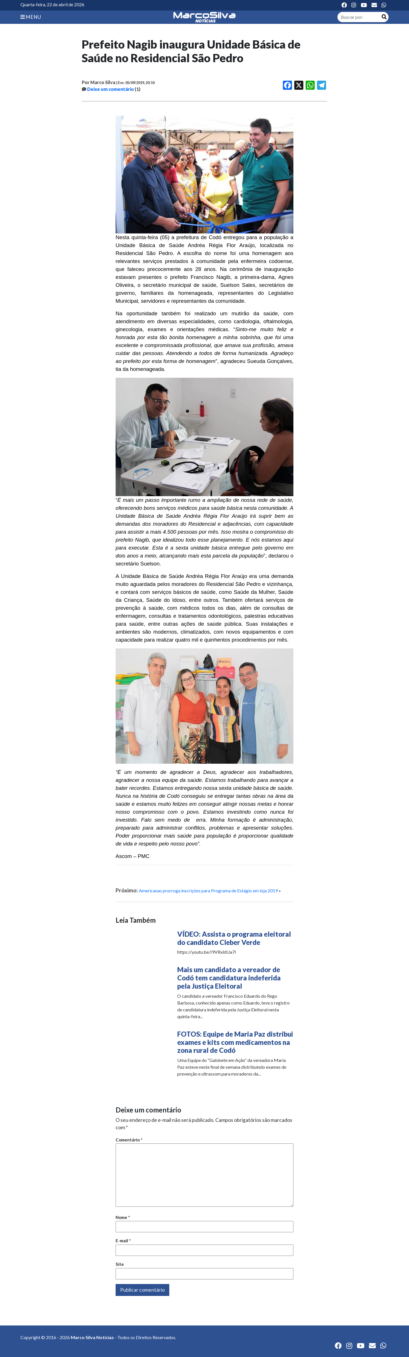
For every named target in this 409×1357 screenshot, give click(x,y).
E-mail (123, 1240)
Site (120, 1264)
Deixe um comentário (110, 89)
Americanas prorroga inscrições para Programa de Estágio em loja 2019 (208, 890)
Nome (123, 1217)
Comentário (129, 1139)
